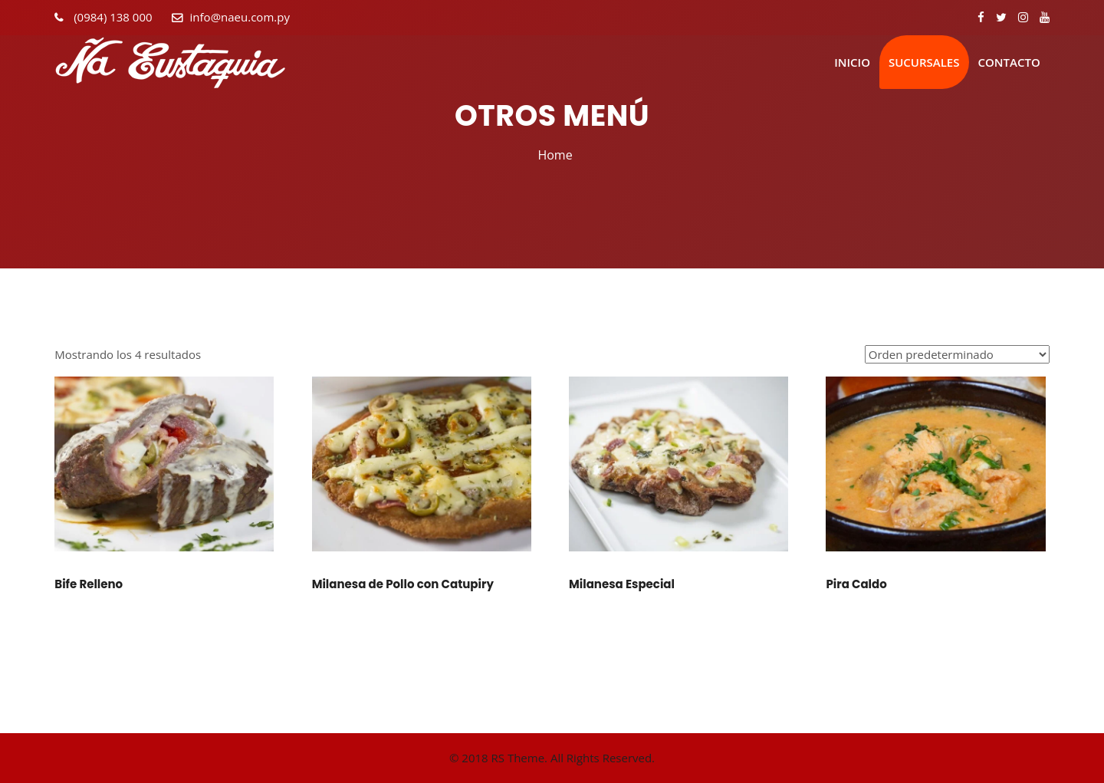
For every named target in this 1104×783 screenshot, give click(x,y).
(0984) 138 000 (111, 17)
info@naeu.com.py (240, 17)
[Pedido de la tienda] (957, 354)
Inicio (852, 62)
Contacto (1009, 62)
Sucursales (924, 62)
